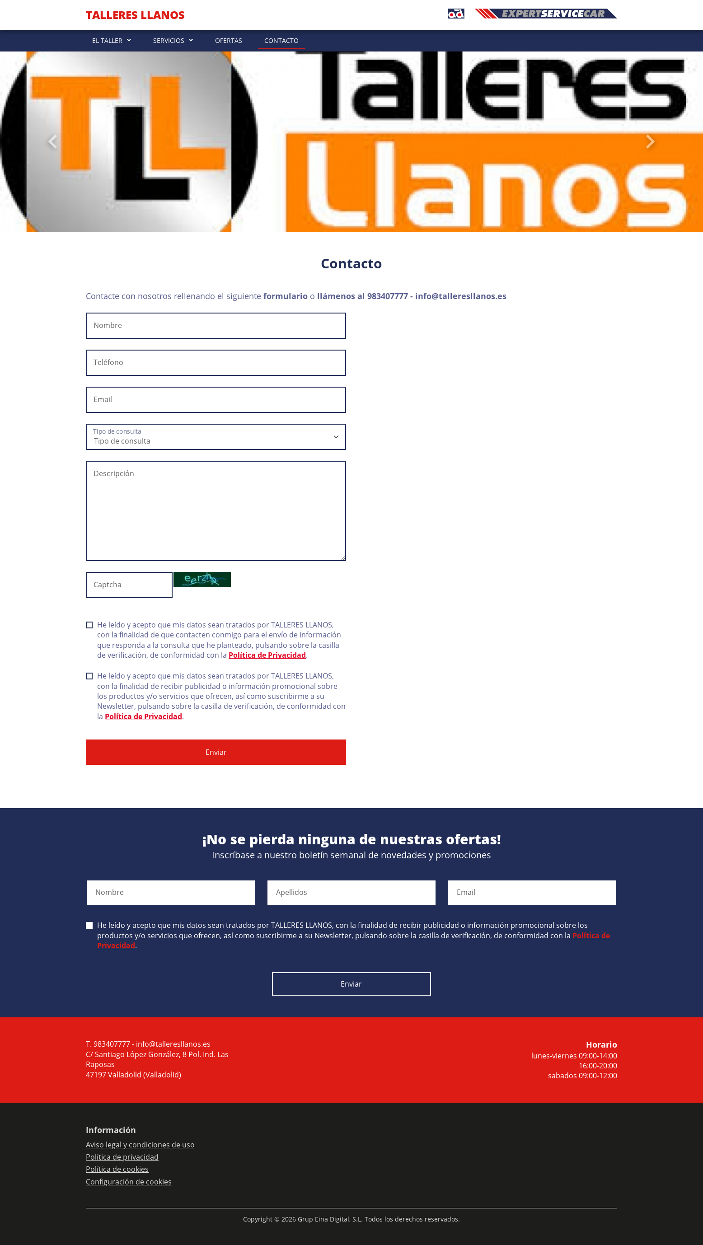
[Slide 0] (337, 218)
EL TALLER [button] (107, 40)
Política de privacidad (122, 1157)
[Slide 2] (351, 218)
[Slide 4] (366, 218)
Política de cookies (117, 1169)
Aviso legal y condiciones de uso (140, 1145)
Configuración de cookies (129, 1182)
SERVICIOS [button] (168, 40)
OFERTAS (228, 40)
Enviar (216, 752)
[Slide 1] (344, 218)
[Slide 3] (358, 218)
